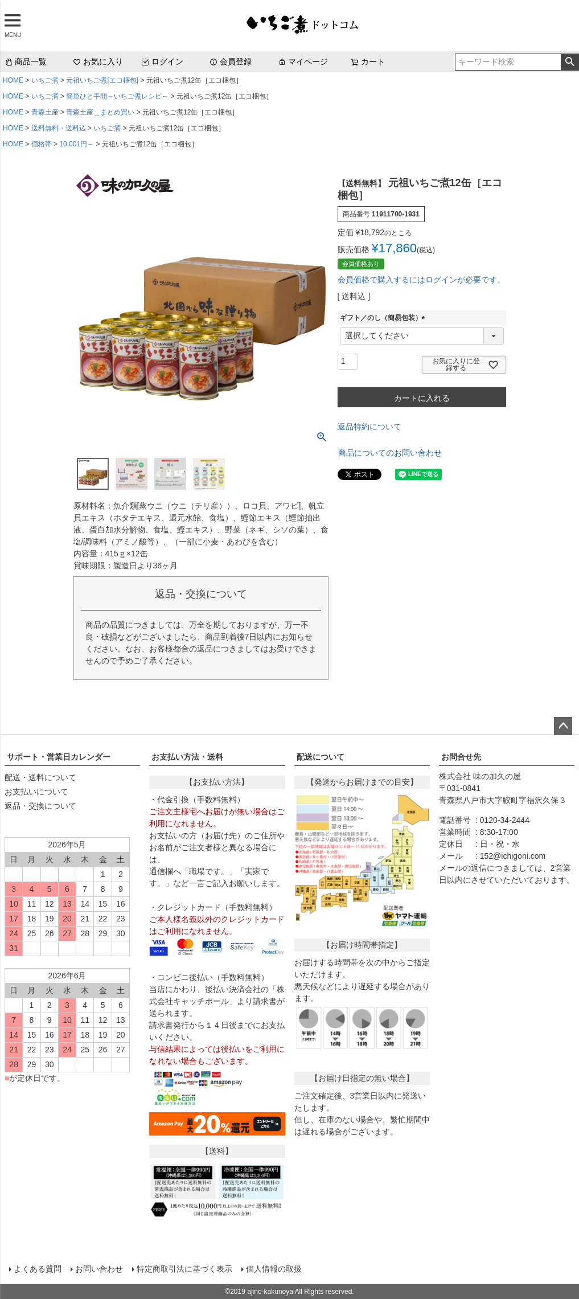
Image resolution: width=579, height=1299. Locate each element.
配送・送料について (40, 777)
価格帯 (41, 144)
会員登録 (231, 61)
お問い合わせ (99, 1268)
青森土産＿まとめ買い (100, 112)
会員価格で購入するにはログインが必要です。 (421, 279)
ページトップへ (563, 726)
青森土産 (45, 112)
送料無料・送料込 (58, 128)
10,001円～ (76, 144)
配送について (320, 756)
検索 (569, 62)
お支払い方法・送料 (187, 756)
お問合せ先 (461, 756)
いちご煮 (45, 80)
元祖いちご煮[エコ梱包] (102, 80)
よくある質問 (37, 1268)
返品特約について (369, 426)
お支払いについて (36, 791)
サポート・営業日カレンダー (58, 756)
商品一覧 (26, 61)
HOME (13, 80)
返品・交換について (40, 805)
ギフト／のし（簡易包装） (384, 318)
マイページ (303, 61)
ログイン (162, 61)
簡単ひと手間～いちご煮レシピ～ (117, 96)
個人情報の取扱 (274, 1268)
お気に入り (98, 61)
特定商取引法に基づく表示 (184, 1268)
